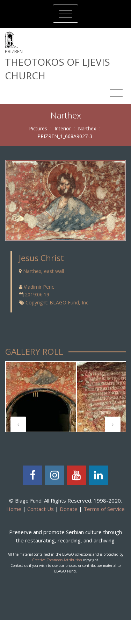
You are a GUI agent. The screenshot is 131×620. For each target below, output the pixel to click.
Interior (62, 128)
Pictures (38, 128)
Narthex (87, 128)
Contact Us (40, 508)
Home (13, 508)
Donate (69, 508)
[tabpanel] (41, 396)
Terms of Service (104, 508)
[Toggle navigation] (65, 14)
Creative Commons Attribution (57, 559)
